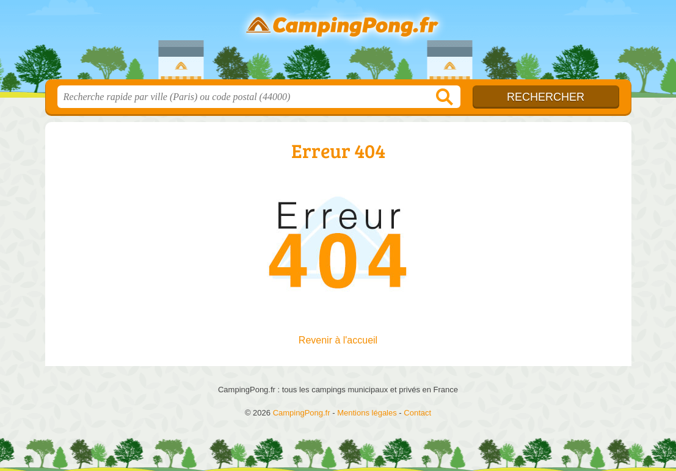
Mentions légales (367, 412)
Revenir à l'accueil (338, 340)
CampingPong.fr (338, 43)
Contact (417, 412)
